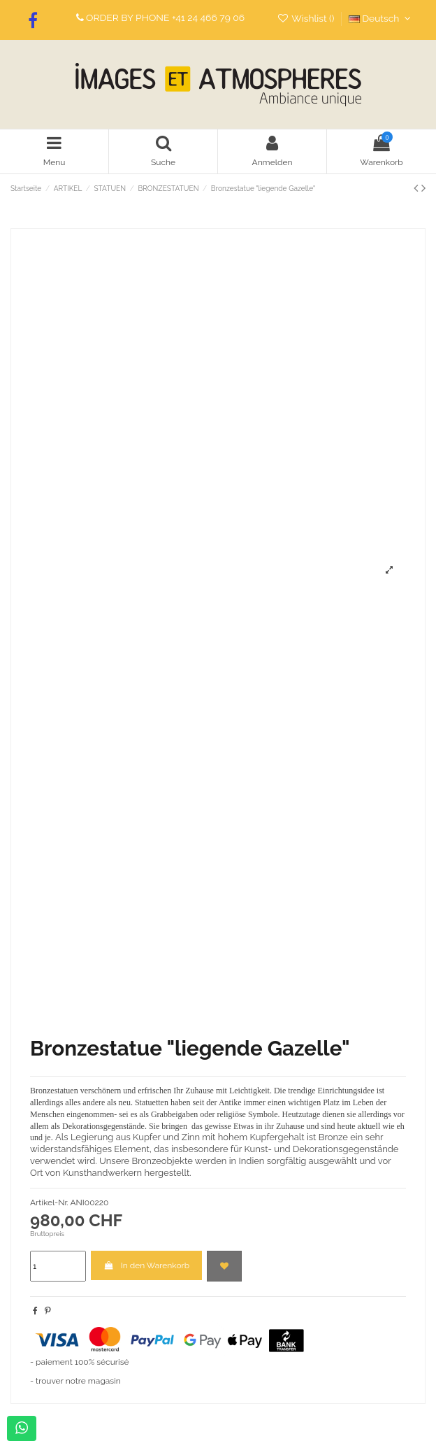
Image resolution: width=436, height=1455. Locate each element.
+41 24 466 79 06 (208, 17)
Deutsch (381, 18)
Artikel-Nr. (49, 1202)
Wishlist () (307, 18)
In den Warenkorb (146, 1265)
